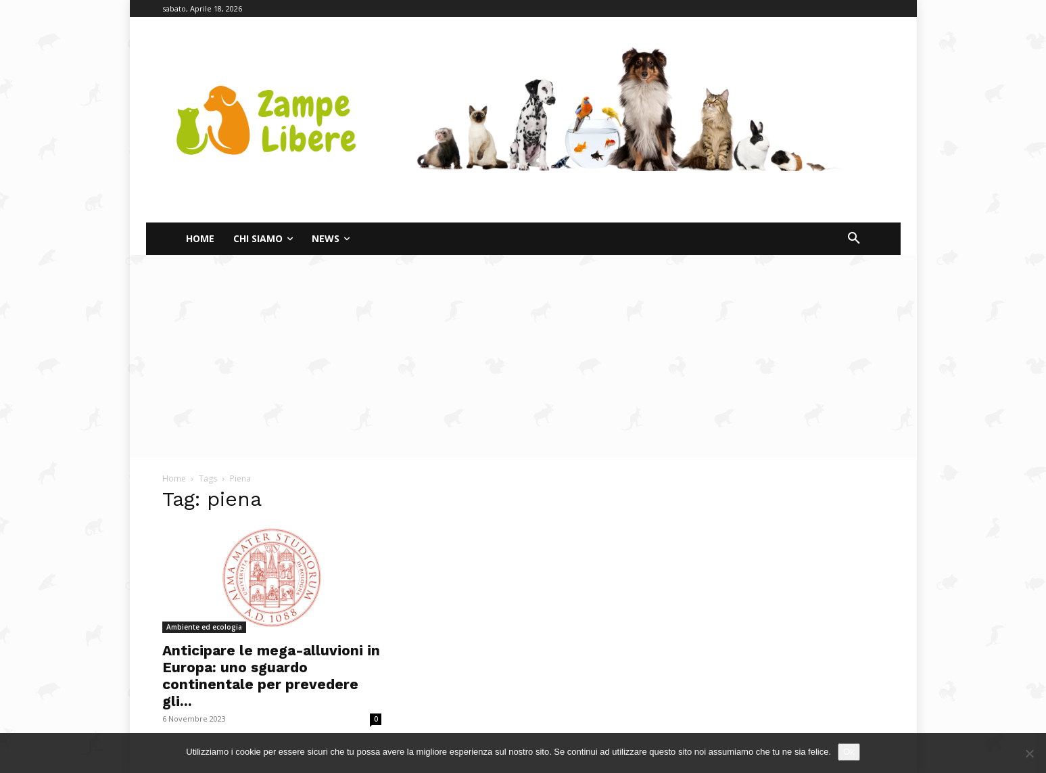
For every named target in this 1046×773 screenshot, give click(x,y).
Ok (849, 752)
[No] (1029, 753)
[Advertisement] (523, 356)
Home (174, 478)
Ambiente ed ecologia (204, 627)
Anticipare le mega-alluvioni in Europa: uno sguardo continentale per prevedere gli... (271, 675)
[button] (854, 238)
